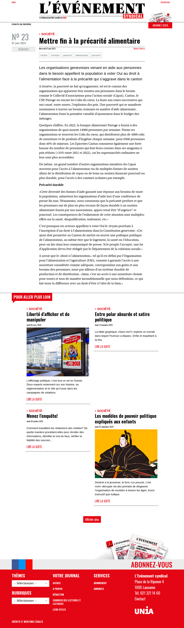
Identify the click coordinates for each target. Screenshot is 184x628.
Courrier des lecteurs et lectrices (67, 602)
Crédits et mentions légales (27, 621)
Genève (43, 55)
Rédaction (58, 594)
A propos (58, 589)
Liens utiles (59, 609)
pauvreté (67, 55)
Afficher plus (92, 519)
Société (48, 34)
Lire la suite (34, 399)
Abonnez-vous (160, 25)
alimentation (81, 55)
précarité (96, 55)
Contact (140, 599)
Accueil (57, 583)
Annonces (99, 589)
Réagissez (23, 49)
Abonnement (100, 583)
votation (55, 55)
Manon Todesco (139, 48)
